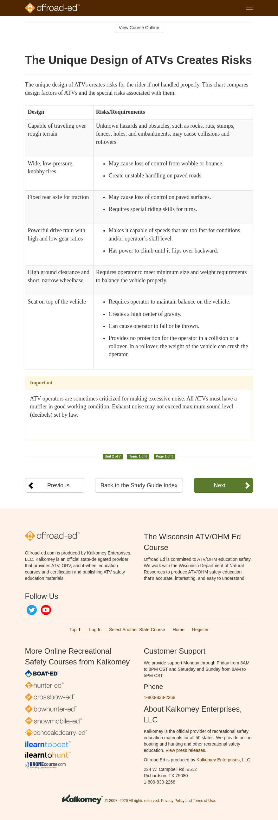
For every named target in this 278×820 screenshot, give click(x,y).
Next (219, 485)
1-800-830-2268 (160, 697)
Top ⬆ (75, 629)
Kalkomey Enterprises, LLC (223, 759)
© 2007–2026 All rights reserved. (132, 800)
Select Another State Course (137, 629)
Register (200, 629)
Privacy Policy (172, 800)
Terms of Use (204, 800)
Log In (95, 629)
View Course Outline (139, 27)
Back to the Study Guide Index (139, 485)
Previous (58, 485)
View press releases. (185, 750)
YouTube (46, 610)
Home (178, 629)
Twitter (32, 610)
